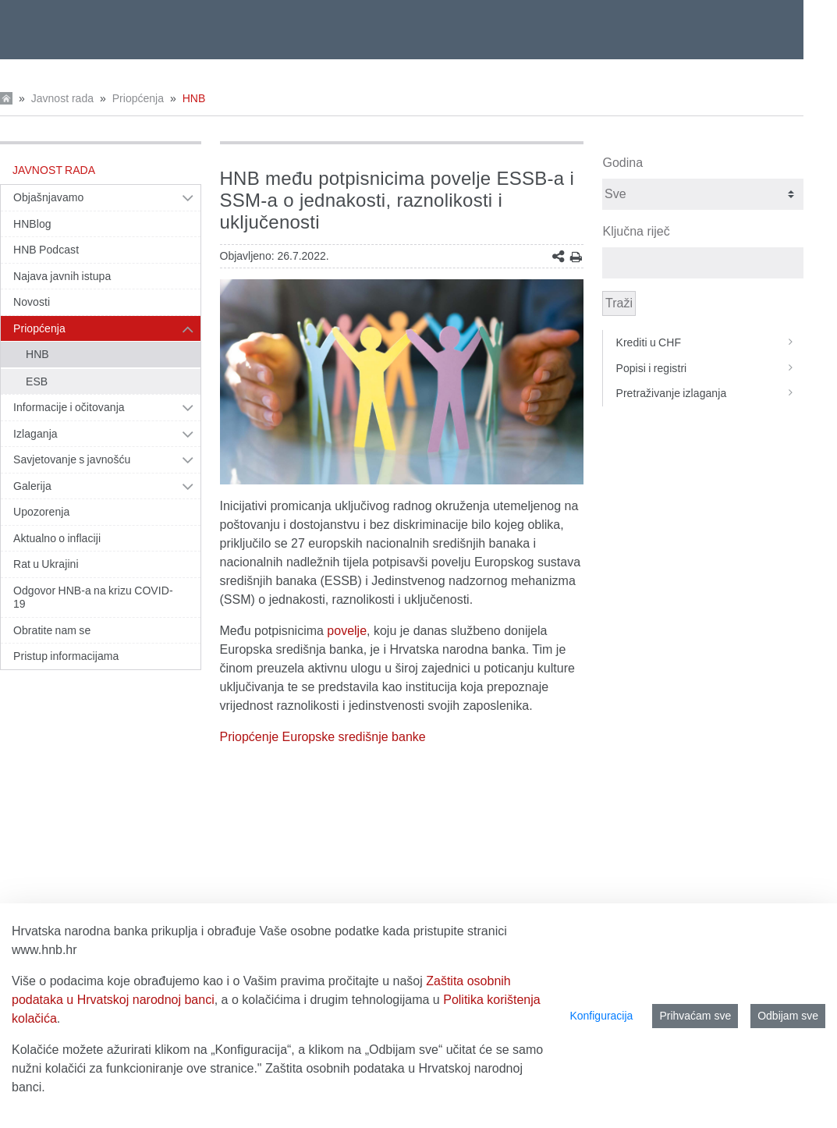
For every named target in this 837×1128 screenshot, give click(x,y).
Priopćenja (138, 98)
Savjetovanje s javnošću (71, 459)
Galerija (32, 486)
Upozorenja (41, 511)
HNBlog (32, 224)
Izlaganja (35, 433)
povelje (347, 630)
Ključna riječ (635, 231)
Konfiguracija (601, 1015)
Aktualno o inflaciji (57, 538)
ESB (37, 381)
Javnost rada (62, 98)
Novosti (31, 302)
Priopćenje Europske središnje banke (323, 736)
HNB (194, 98)
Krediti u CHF (709, 342)
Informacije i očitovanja (69, 407)
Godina (622, 162)
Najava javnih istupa (62, 276)
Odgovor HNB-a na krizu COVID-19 (93, 597)
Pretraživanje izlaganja (709, 393)
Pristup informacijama (66, 656)
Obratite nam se (51, 630)
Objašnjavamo (48, 197)
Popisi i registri (709, 368)
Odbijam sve (787, 1015)
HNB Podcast (46, 249)
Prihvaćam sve (695, 1015)
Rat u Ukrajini (46, 564)
